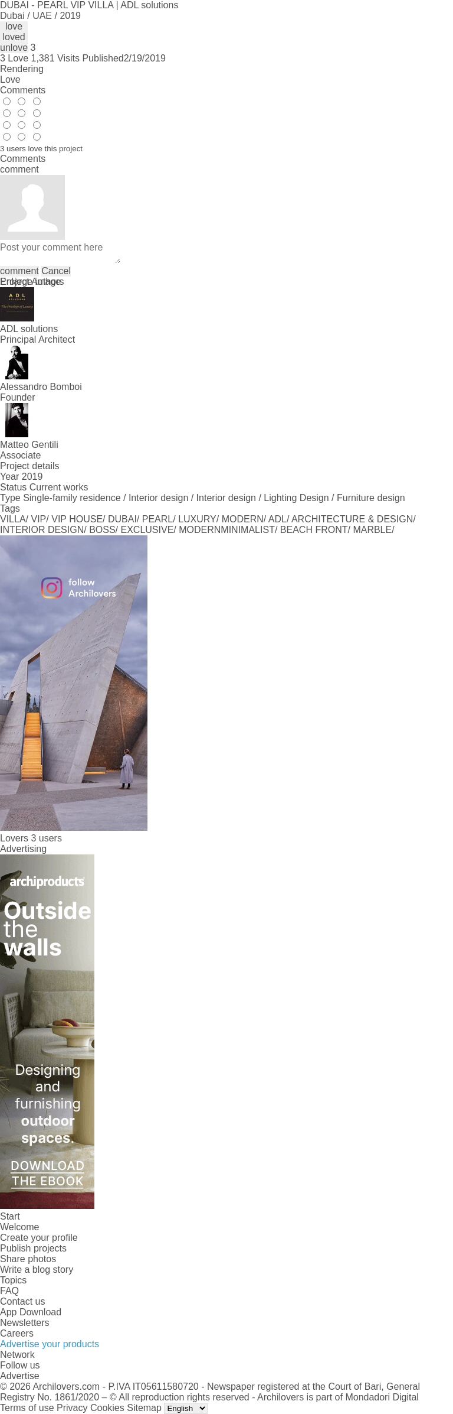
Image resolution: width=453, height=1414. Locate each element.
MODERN (243, 519)
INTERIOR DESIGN (42, 530)
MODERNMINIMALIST (227, 530)
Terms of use (27, 1408)
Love (10, 79)
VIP (39, 519)
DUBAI (122, 519)
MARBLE (372, 530)
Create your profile (39, 1238)
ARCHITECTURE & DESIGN (352, 519)
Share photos (28, 1259)
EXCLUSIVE (147, 530)
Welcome (19, 1227)
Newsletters (25, 1323)
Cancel (56, 271)
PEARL (157, 519)
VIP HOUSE (77, 519)
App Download (30, 1312)
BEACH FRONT (314, 530)
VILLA (13, 519)
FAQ (9, 1291)
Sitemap (144, 1408)
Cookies (107, 1408)
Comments (22, 90)
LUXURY (197, 519)
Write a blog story (36, 1270)
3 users (46, 838)
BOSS (102, 530)
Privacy (72, 1408)
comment (19, 271)
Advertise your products (49, 1344)
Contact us (22, 1301)
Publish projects (33, 1248)
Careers (17, 1333)
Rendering (22, 69)
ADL (277, 519)
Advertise (20, 1376)
